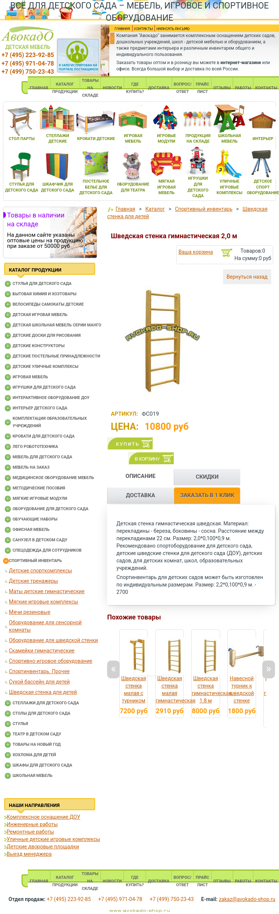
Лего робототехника (35, 446)
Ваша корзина (196, 252)
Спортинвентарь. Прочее (39, 671)
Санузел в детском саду (40, 540)
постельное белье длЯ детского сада (95, 187)
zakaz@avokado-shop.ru (247, 899)
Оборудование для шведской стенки (53, 640)
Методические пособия (39, 488)
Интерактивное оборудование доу (51, 397)
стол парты (21, 138)
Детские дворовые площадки (43, 847)
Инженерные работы (32, 824)
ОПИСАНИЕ (141, 476)
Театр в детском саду (37, 734)
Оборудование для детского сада (51, 508)
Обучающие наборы (35, 519)
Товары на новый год (37, 744)
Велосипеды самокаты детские (48, 304)
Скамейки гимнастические (41, 651)
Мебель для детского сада (42, 457)
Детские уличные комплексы (46, 366)
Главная (125, 209)
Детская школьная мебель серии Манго (57, 325)
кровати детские (96, 138)
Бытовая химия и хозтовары (44, 294)
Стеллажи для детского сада (46, 703)
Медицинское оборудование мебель (53, 477)
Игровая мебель (30, 377)
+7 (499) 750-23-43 (27, 71)
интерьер (263, 138)
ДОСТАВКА (159, 88)
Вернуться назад (247, 277)
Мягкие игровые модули (40, 498)
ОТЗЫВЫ (222, 88)
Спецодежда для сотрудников (47, 550)
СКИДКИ (207, 476)
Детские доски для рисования (47, 335)
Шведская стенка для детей (43, 692)
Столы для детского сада (41, 713)
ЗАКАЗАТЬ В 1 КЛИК (207, 495)
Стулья (20, 723)
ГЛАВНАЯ (39, 88)
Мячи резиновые (29, 612)
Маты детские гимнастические (46, 591)
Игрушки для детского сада (44, 387)
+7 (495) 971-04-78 (27, 63)
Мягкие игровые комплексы (43, 602)
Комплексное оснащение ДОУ (43, 817)
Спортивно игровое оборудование (50, 661)
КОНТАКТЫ (266, 88)
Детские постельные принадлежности (56, 356)
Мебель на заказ (31, 467)
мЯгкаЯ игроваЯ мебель (166, 187)
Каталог (155, 209)
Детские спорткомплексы (40, 571)
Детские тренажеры (33, 581)
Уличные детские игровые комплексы (53, 839)
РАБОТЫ (243, 88)
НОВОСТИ (112, 88)
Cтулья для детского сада (42, 283)
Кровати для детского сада (43, 436)
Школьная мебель (33, 775)
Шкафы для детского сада (42, 765)
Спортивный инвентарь (35, 560)
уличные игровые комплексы (230, 187)
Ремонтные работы (30, 832)
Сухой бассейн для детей (39, 682)
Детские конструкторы (38, 345)
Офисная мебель (31, 529)
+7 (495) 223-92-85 (27, 55)
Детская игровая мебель (40, 314)
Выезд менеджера (29, 854)
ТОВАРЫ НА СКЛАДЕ (90, 88)
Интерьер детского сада (40, 408)
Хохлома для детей (34, 754)
